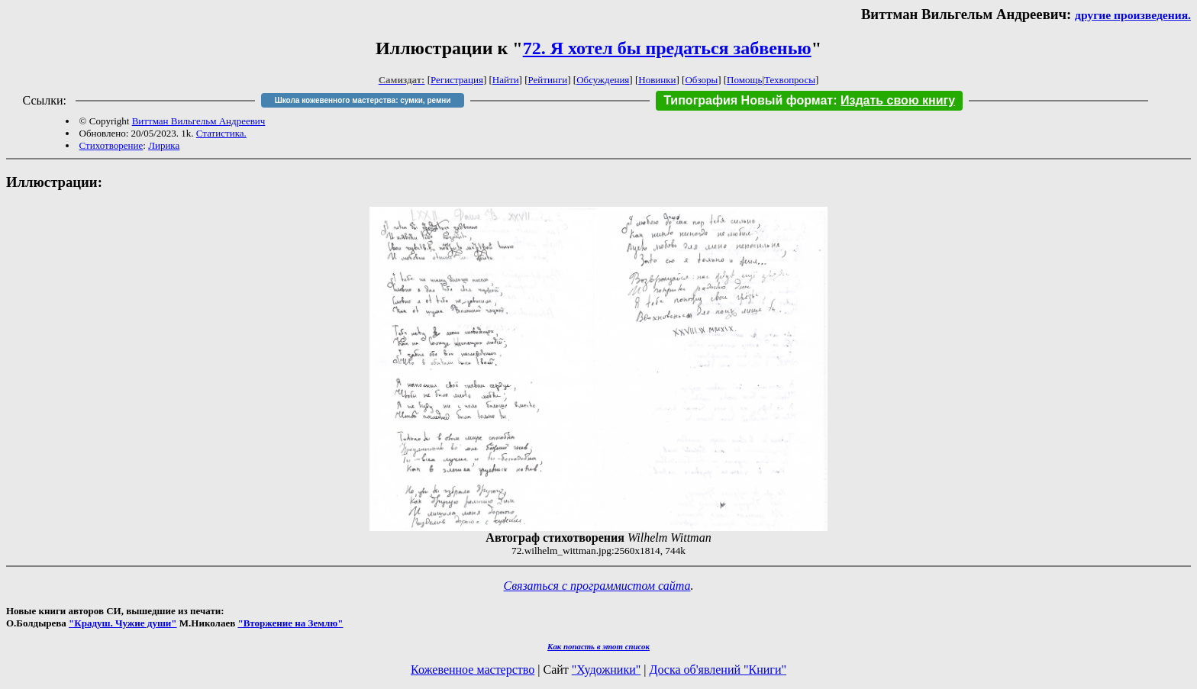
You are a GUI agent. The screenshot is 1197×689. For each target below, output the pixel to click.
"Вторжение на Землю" (290, 623)
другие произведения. (1133, 14)
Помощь (744, 79)
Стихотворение (111, 145)
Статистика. (221, 133)
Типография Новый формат (748, 100)
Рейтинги (548, 79)
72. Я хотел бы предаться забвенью (667, 48)
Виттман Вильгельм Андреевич (199, 121)
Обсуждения (602, 79)
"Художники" (606, 669)
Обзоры (701, 79)
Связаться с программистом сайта (597, 585)
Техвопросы (789, 79)
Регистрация (457, 79)
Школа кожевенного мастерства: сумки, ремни (363, 100)
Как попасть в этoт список (598, 646)
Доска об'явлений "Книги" (717, 669)
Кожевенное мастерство (472, 669)
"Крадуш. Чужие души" (123, 623)
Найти (505, 79)
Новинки (657, 79)
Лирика (163, 145)
